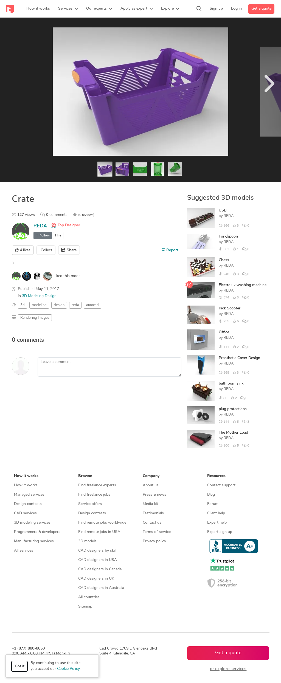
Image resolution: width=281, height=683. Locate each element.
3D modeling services (32, 523)
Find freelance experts (97, 485)
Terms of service (157, 532)
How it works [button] (26, 476)
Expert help (217, 523)
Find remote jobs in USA (99, 532)
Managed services (29, 495)
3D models (87, 541)
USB (222, 210)
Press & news (154, 495)
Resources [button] (216, 476)
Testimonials (153, 513)
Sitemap (85, 607)
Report (170, 250)
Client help (216, 513)
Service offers (90, 504)
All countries (89, 597)
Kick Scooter (229, 308)
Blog (211, 495)
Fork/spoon (228, 237)
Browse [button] (85, 476)
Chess (224, 260)
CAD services (25, 513)
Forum (212, 504)
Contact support (221, 485)
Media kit (150, 504)
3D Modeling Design (39, 296)
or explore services (228, 669)
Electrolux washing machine (242, 285)
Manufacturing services (34, 541)
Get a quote (261, 9)
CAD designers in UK (96, 579)
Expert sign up (219, 532)
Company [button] (151, 476)
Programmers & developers (37, 532)
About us (151, 485)
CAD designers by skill (97, 551)
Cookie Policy (68, 669)
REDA (40, 226)
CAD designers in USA (97, 560)
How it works (26, 485)
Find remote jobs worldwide (102, 523)
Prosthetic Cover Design (239, 358)
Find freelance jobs (94, 495)
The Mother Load (233, 433)
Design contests (28, 504)
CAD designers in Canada (100, 569)
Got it (19, 666)
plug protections (233, 409)
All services (23, 551)
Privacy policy (154, 541)
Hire (58, 235)
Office (224, 332)
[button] (68, 9)
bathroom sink (231, 384)
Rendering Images (34, 318)
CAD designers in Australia (101, 588)
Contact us (152, 523)
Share (69, 250)
